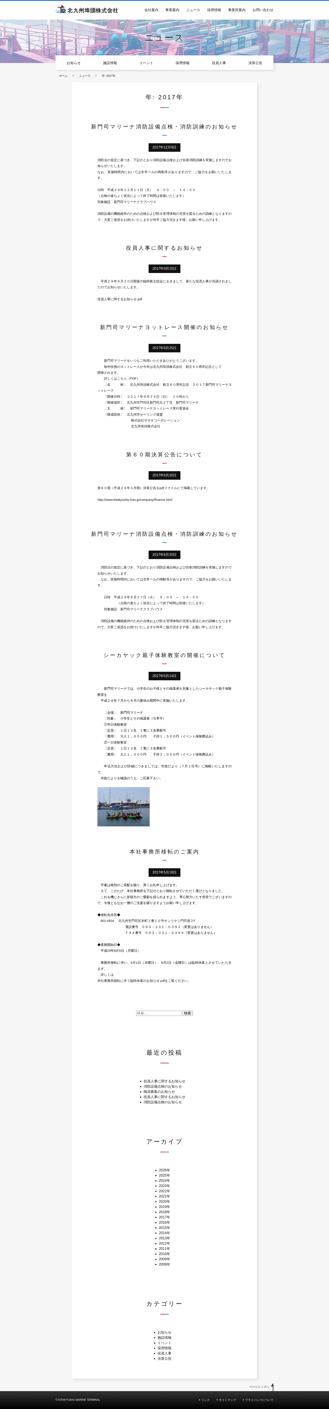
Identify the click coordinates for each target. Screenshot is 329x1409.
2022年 (164, 1191)
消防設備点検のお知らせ (163, 1086)
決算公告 (255, 63)
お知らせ (74, 63)
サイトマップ (227, 1400)
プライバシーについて (259, 1400)
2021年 (164, 1196)
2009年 (164, 1259)
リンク (205, 1400)
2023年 (164, 1186)
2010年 (164, 1254)
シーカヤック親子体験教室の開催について (164, 655)
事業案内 (172, 10)
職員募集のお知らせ (159, 1091)
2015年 (164, 1228)
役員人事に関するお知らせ (164, 248)
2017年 (164, 1217)
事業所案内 (237, 10)
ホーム (63, 75)
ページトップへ (259, 1387)
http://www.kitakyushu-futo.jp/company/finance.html (134, 500)
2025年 (164, 1175)
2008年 (164, 1264)
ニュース (193, 10)
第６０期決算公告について (164, 454)
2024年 (164, 1180)
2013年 (164, 1238)
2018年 (164, 1212)
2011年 (164, 1248)
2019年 (164, 1207)
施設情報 (110, 63)
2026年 (164, 1170)
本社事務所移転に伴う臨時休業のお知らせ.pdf (131, 981)
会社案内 (151, 10)
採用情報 (214, 10)
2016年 (164, 1222)
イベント (146, 63)
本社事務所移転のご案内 (165, 852)
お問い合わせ (263, 10)
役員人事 (219, 63)
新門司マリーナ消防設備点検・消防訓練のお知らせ (164, 127)
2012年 (164, 1243)
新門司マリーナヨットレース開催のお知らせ (164, 327)
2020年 (164, 1201)
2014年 (164, 1233)
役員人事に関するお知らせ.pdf (119, 299)
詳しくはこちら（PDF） (122, 378)
